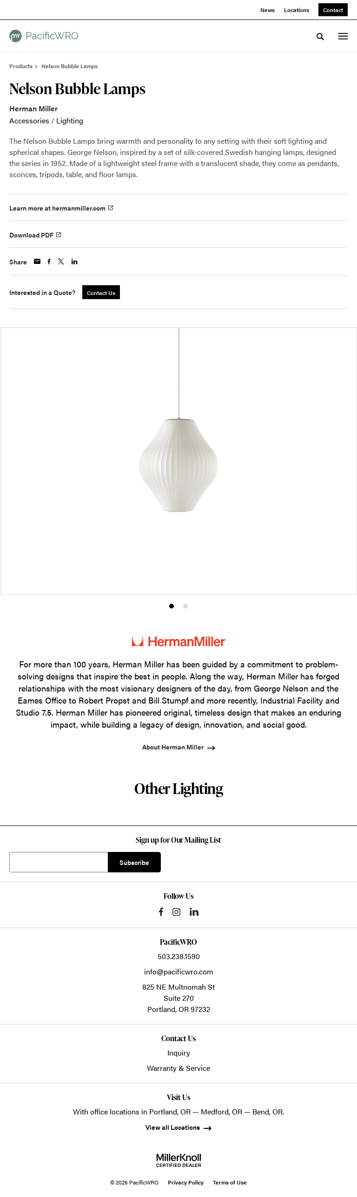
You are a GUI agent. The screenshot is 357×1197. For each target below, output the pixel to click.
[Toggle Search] (320, 36)
